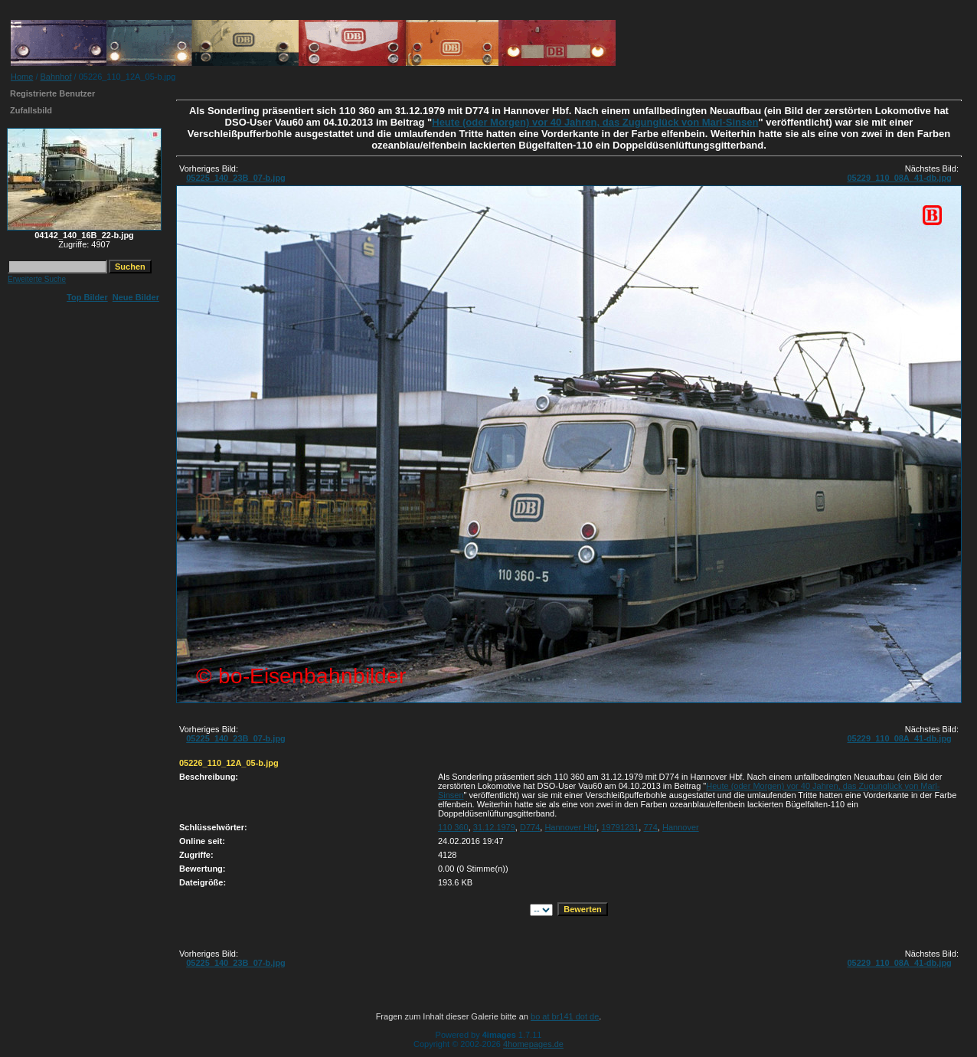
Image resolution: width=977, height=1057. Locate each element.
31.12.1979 (494, 827)
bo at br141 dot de (565, 1016)
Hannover (680, 827)
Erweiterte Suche (37, 279)
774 (650, 827)
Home (22, 76)
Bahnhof (56, 76)
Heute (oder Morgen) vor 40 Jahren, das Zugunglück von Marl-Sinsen (595, 122)
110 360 (453, 827)
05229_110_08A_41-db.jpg (899, 177)
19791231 (620, 827)
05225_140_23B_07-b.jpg (236, 177)
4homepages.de (533, 1044)
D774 (530, 827)
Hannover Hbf (570, 827)
